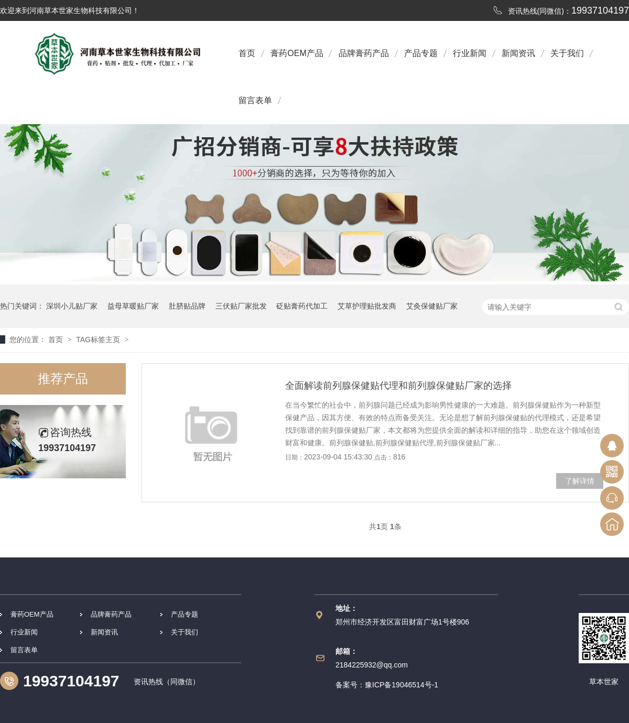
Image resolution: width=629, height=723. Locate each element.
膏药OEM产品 (296, 53)
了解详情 (579, 481)
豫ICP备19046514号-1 (401, 685)
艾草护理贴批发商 (367, 306)
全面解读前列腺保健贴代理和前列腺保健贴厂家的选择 (398, 385)
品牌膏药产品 (364, 53)
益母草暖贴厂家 (133, 306)
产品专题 (421, 53)
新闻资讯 (518, 53)
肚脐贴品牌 (187, 306)
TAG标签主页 (98, 339)
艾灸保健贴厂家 (432, 306)
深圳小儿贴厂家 (71, 306)
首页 (246, 53)
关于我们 (567, 53)
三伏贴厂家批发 (241, 306)
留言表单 (255, 100)
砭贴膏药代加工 (302, 306)
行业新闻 (469, 53)
